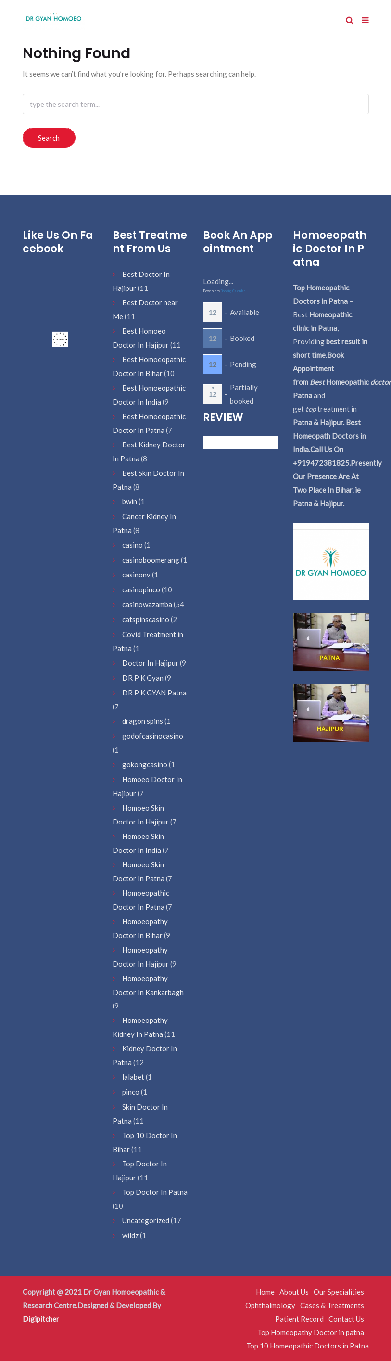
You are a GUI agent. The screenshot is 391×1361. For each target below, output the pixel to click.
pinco (130, 1091)
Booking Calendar (233, 291)
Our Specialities (339, 1291)
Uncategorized (145, 1220)
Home (265, 1291)
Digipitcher (41, 1318)
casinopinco (141, 589)
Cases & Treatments (332, 1305)
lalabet (133, 1077)
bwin (129, 501)
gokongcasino (144, 764)
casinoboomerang (150, 559)
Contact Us (346, 1318)
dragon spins (142, 721)
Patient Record (299, 1318)
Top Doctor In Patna (155, 1192)
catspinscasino (145, 619)
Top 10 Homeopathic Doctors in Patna (307, 1345)
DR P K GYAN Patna (154, 692)
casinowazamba (147, 604)
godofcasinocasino (152, 736)
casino (132, 544)
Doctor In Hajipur (150, 662)
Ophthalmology (270, 1305)
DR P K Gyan (143, 677)
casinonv (136, 574)
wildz (130, 1235)
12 (212, 312)
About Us (294, 1291)
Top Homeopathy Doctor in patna (310, 1332)
